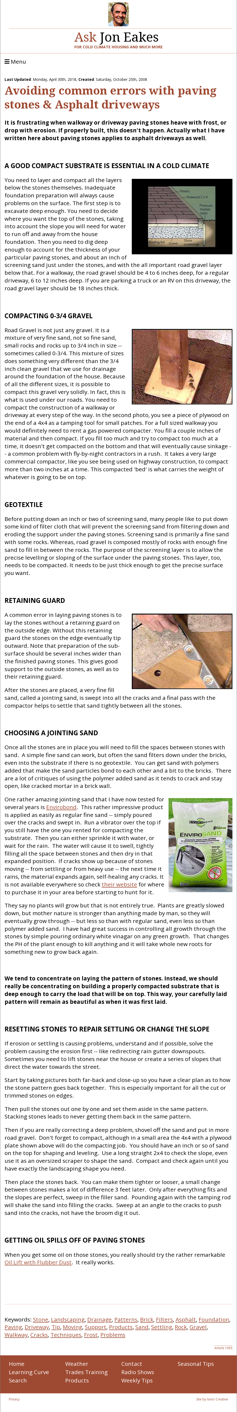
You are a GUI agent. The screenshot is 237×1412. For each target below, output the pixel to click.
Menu (15, 61)
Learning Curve (29, 1372)
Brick (146, 1319)
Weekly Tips (137, 1380)
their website (119, 884)
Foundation (214, 1319)
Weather (76, 1363)
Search (18, 1380)
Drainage (99, 1319)
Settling (161, 1327)
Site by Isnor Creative (212, 1399)
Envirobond (61, 807)
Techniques (65, 1334)
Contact (131, 1363)
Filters (164, 1319)
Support (95, 1327)
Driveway (37, 1327)
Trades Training (86, 1372)
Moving (72, 1327)
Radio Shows (137, 1372)
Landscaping (68, 1319)
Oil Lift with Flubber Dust (38, 1262)
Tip (56, 1327)
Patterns (125, 1319)
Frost (91, 1334)
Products (121, 1327)
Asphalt (186, 1319)
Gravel (198, 1327)
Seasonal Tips (196, 1363)
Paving (13, 1327)
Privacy (14, 1399)
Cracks (39, 1334)
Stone (40, 1319)
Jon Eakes (116, 35)
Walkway (16, 1334)
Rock (181, 1327)
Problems (112, 1334)
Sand (141, 1327)
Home (16, 1363)
